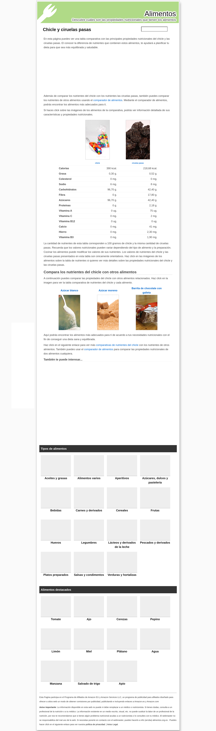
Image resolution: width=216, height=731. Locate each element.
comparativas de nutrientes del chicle (117, 345)
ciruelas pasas (138, 163)
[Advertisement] (108, 71)
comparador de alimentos (107, 100)
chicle (97, 163)
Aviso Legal (112, 724)
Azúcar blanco (69, 290)
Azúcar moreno (108, 290)
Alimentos (160, 14)
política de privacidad (95, 724)
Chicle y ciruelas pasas (67, 29)
